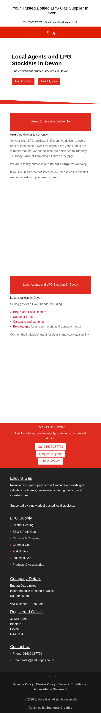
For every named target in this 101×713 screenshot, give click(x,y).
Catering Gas (21, 544)
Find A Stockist (50, 461)
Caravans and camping (28, 321)
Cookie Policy (46, 684)
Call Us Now (23, 81)
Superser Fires (23, 316)
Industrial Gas (22, 558)
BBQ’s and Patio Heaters (29, 312)
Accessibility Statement (50, 689)
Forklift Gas (20, 551)
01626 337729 (35, 22)
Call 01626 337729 (50, 446)
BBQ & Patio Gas (24, 531)
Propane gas (21, 326)
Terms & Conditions (72, 684)
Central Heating (23, 525)
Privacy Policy (23, 684)
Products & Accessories (28, 564)
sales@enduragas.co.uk (65, 22)
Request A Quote (50, 454)
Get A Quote (49, 81)
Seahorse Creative (59, 707)
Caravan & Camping (26, 538)
